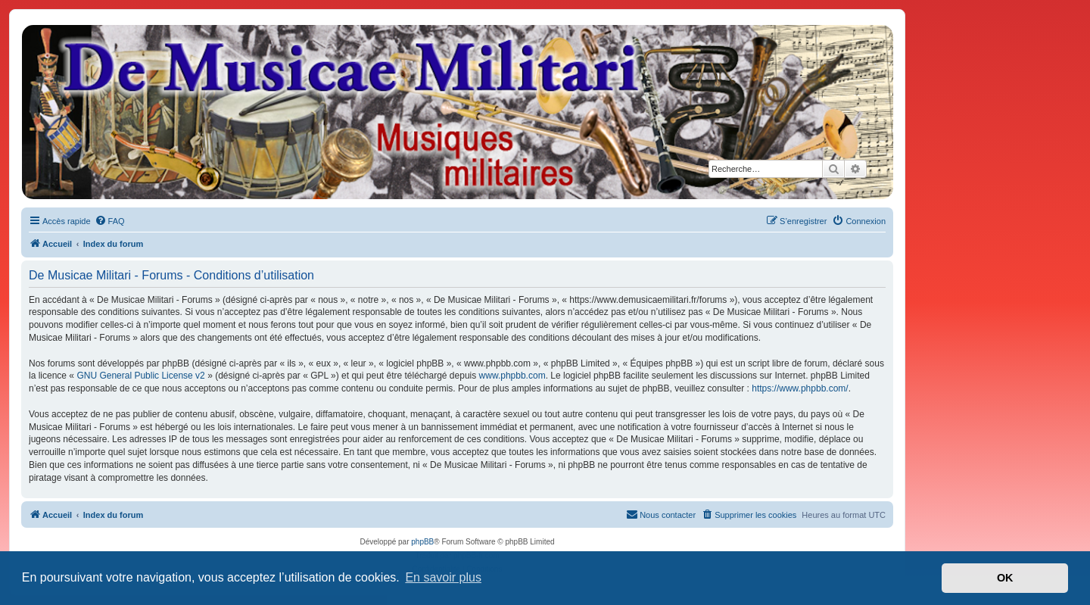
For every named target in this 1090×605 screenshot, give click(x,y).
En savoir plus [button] (443, 577)
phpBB (422, 542)
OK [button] (1005, 578)
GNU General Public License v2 (140, 375)
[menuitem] (110, 221)
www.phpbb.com (512, 375)
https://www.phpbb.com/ (800, 388)
